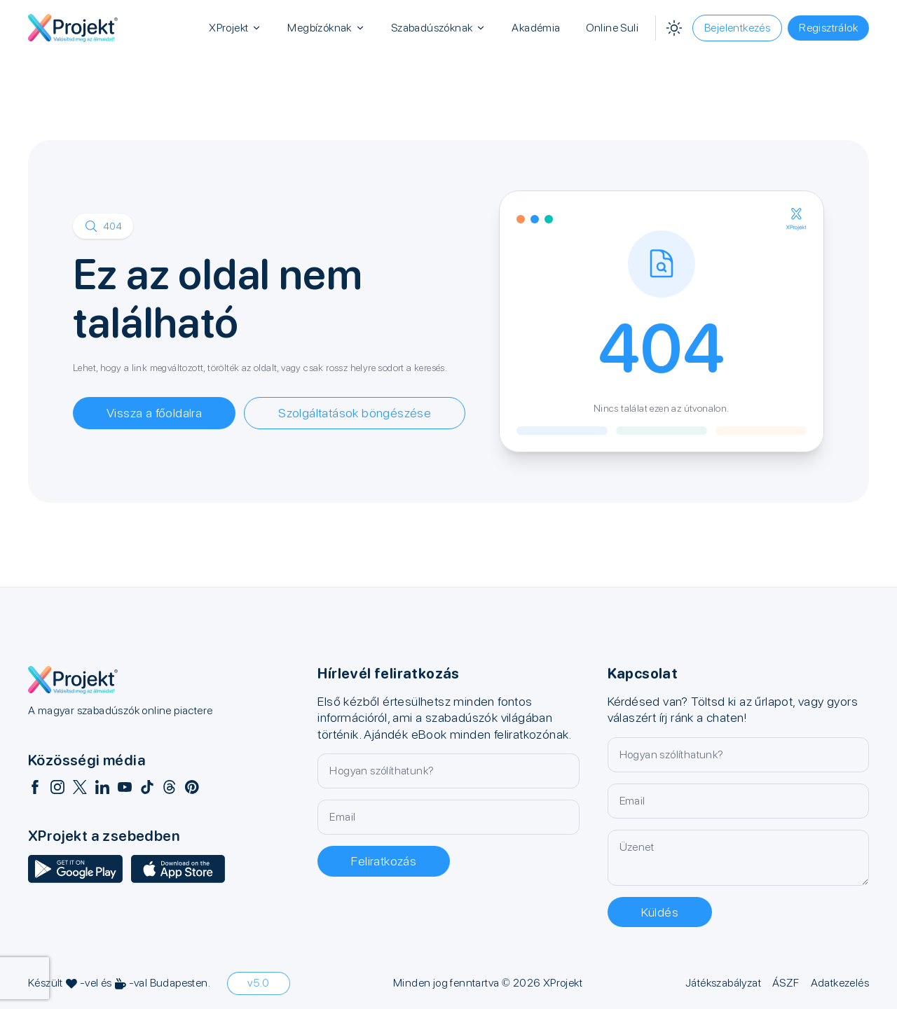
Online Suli (612, 27)
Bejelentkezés (737, 27)
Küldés (659, 912)
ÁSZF (786, 982)
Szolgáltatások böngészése (354, 412)
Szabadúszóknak (439, 27)
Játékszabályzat (723, 982)
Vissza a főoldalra (154, 412)
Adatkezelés (840, 982)
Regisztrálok (828, 27)
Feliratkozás (383, 861)
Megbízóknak (326, 27)
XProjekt (235, 27)
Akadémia (536, 27)
